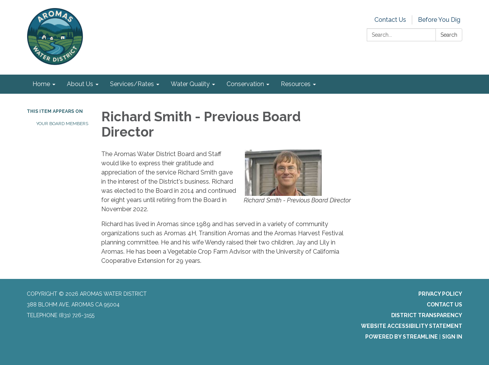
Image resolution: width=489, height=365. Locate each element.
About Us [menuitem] (80, 84)
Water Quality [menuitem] (190, 84)
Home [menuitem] (41, 84)
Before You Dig (439, 19)
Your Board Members (62, 123)
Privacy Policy (440, 294)
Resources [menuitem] (296, 84)
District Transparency (426, 315)
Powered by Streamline (401, 337)
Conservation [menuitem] (245, 84)
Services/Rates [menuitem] (132, 84)
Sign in (452, 337)
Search (448, 35)
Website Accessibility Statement (411, 326)
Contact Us (390, 19)
